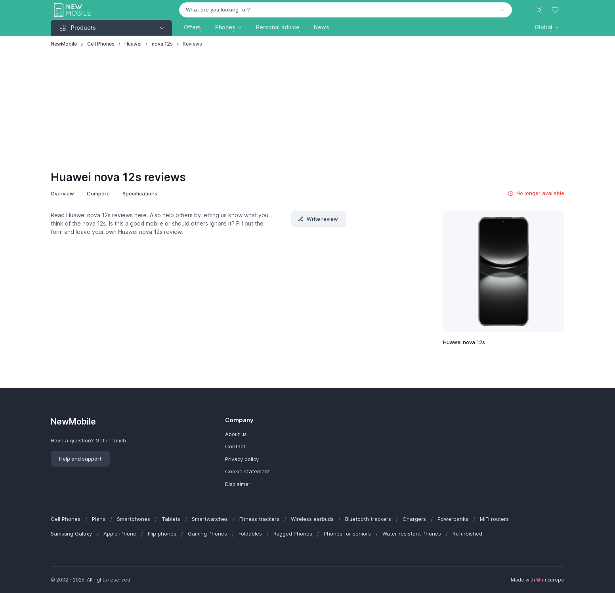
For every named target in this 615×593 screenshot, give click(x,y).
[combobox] (345, 9)
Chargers (414, 519)
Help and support (80, 458)
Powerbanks (452, 519)
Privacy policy (242, 459)
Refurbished (467, 533)
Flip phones (162, 533)
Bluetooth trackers (368, 519)
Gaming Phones (207, 533)
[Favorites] (556, 10)
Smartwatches (210, 519)
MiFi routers (494, 519)
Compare (98, 193)
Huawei (132, 44)
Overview (62, 193)
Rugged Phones (292, 533)
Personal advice (278, 27)
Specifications (139, 193)
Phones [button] (225, 27)
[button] (546, 27)
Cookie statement (247, 471)
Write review (318, 219)
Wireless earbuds (312, 519)
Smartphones (133, 519)
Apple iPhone (119, 533)
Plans (98, 519)
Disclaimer (237, 484)
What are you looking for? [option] (218, 9)
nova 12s (162, 44)
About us (236, 434)
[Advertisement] (307, 109)
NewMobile (64, 44)
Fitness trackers (259, 519)
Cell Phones (101, 44)
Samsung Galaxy (71, 533)
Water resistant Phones (411, 533)
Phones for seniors (347, 533)
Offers (192, 27)
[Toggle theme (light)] (539, 10)
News (321, 27)
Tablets (171, 519)
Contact (235, 446)
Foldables (250, 533)
